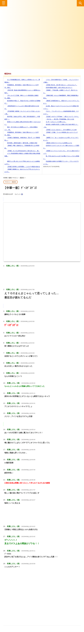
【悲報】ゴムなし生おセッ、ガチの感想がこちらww (60, 129)
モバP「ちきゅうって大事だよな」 (54, 122)
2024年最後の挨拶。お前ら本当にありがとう (57, 87)
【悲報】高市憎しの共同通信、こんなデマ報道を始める (22, 166)
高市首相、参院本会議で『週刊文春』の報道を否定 (20, 143)
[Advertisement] (42, 602)
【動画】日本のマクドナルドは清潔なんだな (57, 143)
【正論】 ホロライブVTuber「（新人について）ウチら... (61, 116)
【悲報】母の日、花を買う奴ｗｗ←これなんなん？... (60, 85)
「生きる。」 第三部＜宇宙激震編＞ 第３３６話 (58, 119)
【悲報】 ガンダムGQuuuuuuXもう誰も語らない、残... (21, 151)
